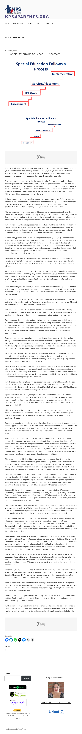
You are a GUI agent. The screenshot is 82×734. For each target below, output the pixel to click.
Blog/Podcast (18, 23)
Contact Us (49, 23)
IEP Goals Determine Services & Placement (32, 54)
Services (30, 23)
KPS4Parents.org (27, 16)
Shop (39, 23)
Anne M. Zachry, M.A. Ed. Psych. (56, 703)
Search (7, 673)
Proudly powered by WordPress (15, 729)
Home (7, 23)
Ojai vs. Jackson (48, 549)
